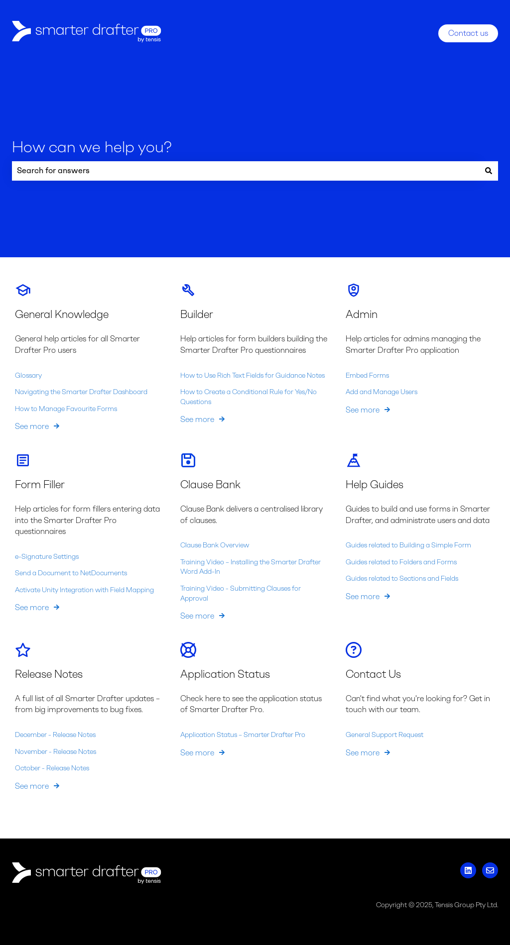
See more (32, 426)
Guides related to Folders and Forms (401, 561)
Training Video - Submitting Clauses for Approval (240, 593)
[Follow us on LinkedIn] (468, 870)
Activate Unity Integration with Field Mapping (84, 589)
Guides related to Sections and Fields (402, 578)
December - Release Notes (55, 735)
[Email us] (490, 870)
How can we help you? (92, 146)
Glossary (28, 375)
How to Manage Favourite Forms (66, 408)
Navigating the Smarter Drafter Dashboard (81, 392)
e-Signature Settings (47, 556)
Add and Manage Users (381, 392)
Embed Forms (367, 375)
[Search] (488, 170)
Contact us (468, 33)
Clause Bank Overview (214, 545)
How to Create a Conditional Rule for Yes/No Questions (248, 397)
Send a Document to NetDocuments (71, 573)
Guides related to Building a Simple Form (408, 545)
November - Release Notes (55, 751)
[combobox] (245, 170)
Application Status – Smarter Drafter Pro (242, 735)
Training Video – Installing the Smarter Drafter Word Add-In (250, 566)
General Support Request (384, 735)
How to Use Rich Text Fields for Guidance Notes (252, 375)
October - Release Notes (52, 768)
